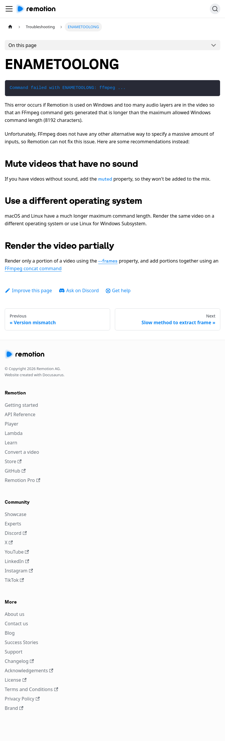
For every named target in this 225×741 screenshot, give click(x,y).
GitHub (15, 471)
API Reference (20, 414)
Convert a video (22, 452)
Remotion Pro (22, 480)
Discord (16, 533)
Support (13, 651)
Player (11, 424)
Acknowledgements (29, 670)
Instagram (19, 570)
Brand (14, 708)
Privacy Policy (22, 698)
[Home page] (10, 26)
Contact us (16, 623)
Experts (13, 523)
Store (13, 461)
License (15, 680)
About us (14, 614)
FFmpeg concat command (33, 268)
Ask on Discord (79, 290)
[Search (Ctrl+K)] (215, 9)
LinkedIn (17, 561)
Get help (118, 290)
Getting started (21, 405)
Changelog (19, 661)
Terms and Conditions (31, 689)
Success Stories (21, 642)
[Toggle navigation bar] (9, 8)
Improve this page (28, 290)
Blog (10, 633)
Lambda (14, 433)
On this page (22, 45)
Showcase (15, 514)
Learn (11, 442)
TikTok (14, 580)
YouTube (17, 552)
